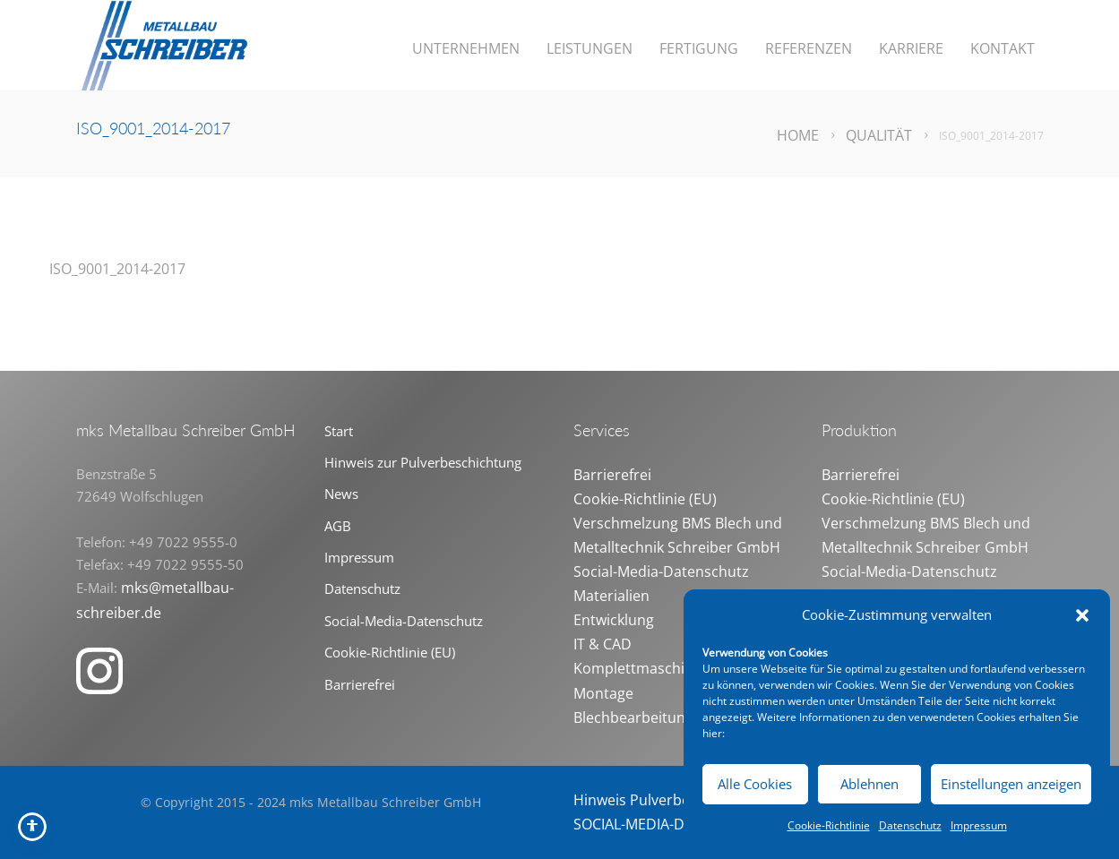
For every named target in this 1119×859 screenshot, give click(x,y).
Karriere (911, 48)
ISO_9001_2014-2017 (117, 269)
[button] (1082, 615)
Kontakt (1002, 48)
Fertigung (698, 48)
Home (798, 135)
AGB (337, 526)
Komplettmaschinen (641, 668)
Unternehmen (466, 48)
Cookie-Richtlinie (829, 825)
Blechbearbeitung (633, 717)
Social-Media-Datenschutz (403, 621)
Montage (603, 693)
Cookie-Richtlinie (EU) (389, 652)
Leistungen (590, 48)
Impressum (979, 825)
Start (338, 431)
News (341, 494)
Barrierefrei (359, 684)
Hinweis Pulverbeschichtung (668, 800)
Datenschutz (910, 825)
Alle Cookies (755, 784)
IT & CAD (602, 644)
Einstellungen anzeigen (1011, 784)
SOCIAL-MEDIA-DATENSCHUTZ (674, 824)
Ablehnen (869, 784)
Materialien (611, 596)
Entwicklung (613, 620)
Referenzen (808, 48)
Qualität (879, 135)
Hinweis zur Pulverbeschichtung (422, 462)
